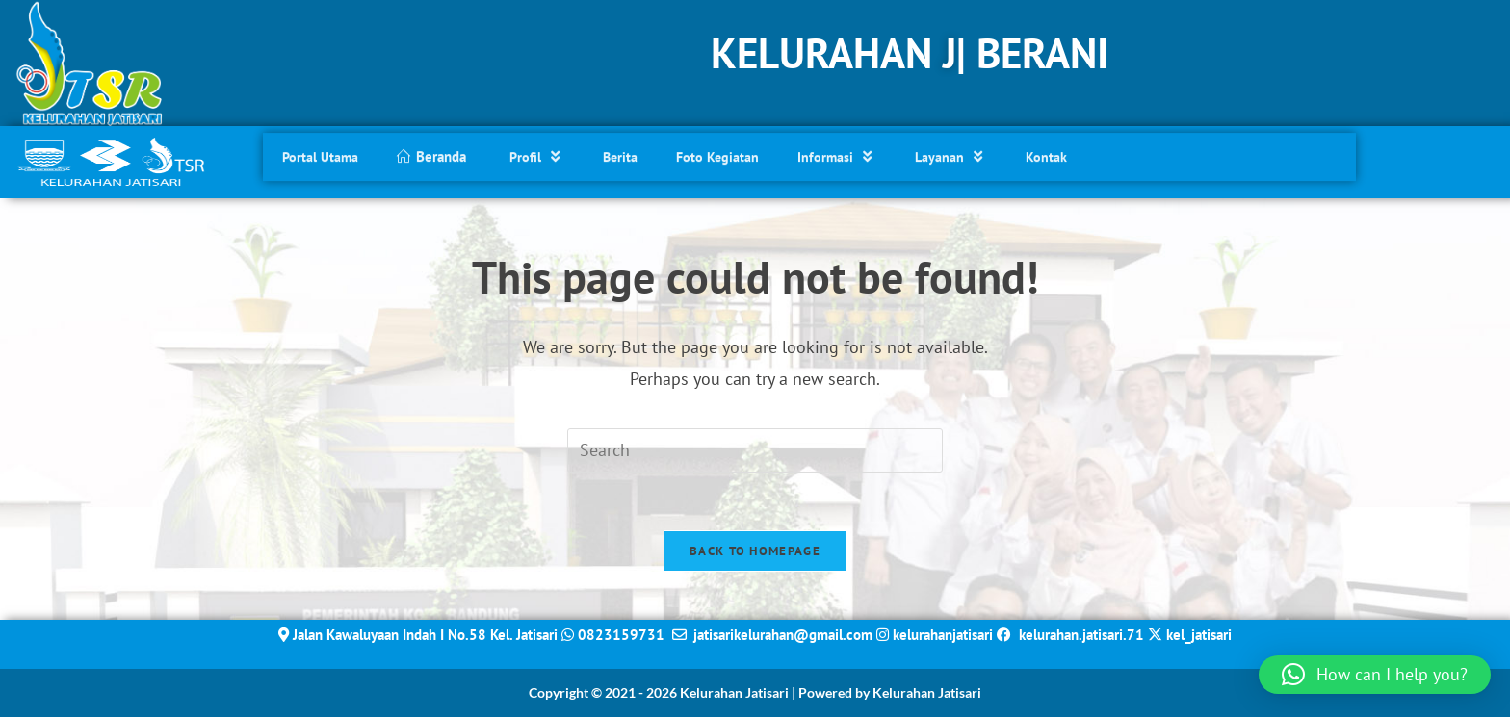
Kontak (1046, 153)
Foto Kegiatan (717, 153)
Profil (536, 152)
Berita (620, 153)
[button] (1375, 674)
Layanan (951, 152)
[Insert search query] (755, 450)
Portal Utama (320, 153)
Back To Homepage (755, 551)
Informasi (836, 152)
